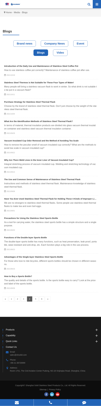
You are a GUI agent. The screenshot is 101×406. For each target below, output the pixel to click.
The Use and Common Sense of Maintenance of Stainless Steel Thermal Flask (42, 179)
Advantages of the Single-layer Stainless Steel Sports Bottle (33, 257)
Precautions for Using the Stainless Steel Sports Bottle (31, 218)
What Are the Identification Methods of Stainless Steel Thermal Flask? (38, 121)
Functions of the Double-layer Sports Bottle (25, 237)
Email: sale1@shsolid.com (16, 353)
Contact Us (11, 347)
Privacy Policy (55, 389)
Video (60, 52)
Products (52, 329)
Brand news (24, 43)
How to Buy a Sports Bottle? (18, 276)
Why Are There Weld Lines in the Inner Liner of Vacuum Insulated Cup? (39, 160)
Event (80, 43)
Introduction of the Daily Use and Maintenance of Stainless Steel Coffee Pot (41, 66)
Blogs (25, 12)
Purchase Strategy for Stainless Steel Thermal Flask (29, 102)
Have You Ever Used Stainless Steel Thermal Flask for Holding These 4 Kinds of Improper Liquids (50, 199)
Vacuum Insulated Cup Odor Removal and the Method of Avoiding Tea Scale (41, 140)
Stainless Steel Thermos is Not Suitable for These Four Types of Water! (39, 82)
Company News (54, 43)
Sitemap (42, 389)
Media (17, 12)
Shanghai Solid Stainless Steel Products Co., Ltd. (47, 385)
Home (9, 12)
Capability (52, 335)
